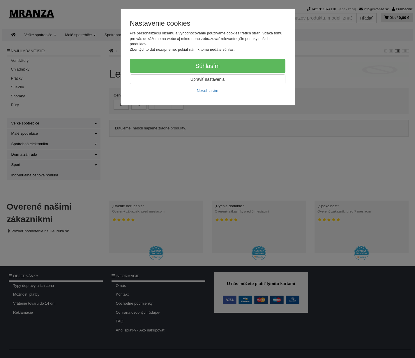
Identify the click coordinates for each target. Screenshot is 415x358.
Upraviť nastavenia (207, 79)
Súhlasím (207, 66)
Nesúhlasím (207, 90)
